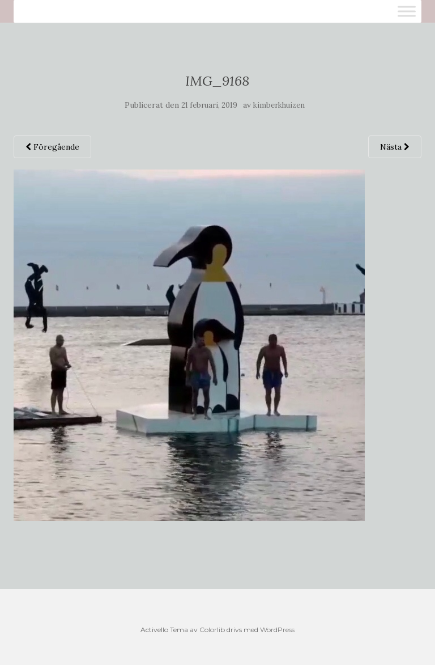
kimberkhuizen (279, 105)
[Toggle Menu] (407, 11)
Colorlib (212, 629)
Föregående (52, 147)
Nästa (395, 147)
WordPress (277, 629)
